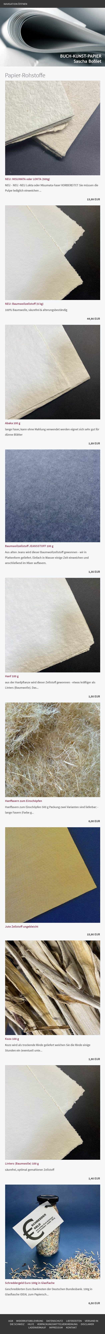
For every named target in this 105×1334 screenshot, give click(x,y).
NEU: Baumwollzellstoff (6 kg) (24, 304)
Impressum (56, 1327)
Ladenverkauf (37, 1327)
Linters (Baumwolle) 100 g (22, 1163)
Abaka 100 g (12, 423)
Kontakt (71, 1327)
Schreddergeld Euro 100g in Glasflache (29, 1283)
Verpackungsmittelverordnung (57, 1324)
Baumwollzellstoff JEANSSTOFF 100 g (29, 546)
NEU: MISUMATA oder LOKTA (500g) (27, 179)
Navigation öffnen (15, 3)
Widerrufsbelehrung (29, 1320)
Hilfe (31, 1324)
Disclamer (87, 1324)
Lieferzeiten (74, 1320)
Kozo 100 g (12, 1039)
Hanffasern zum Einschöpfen (23, 801)
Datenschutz (54, 1320)
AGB (10, 1320)
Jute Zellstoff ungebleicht (21, 926)
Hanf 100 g (11, 676)
